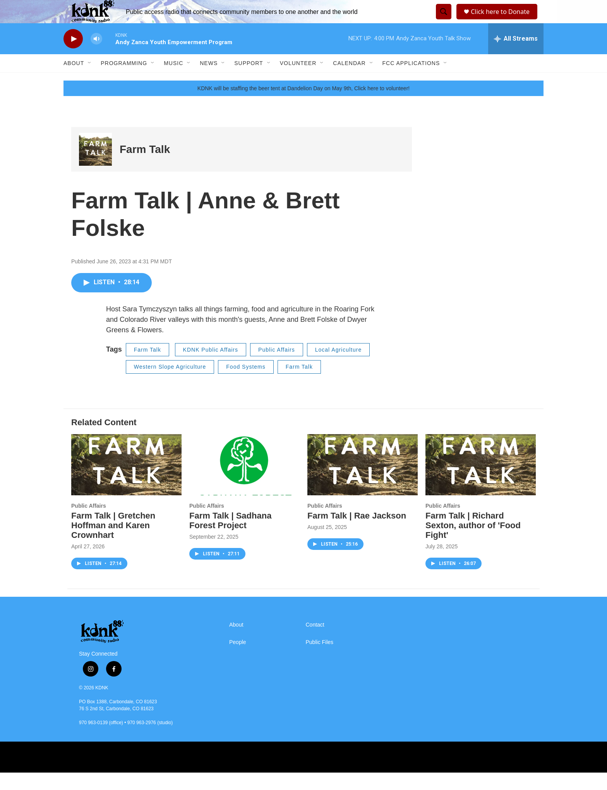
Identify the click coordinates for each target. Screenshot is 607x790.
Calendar (349, 80)
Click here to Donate (503, 20)
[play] (73, 56)
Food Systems (245, 384)
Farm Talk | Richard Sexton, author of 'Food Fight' (473, 542)
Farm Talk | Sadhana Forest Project (230, 538)
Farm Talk (145, 167)
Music (173, 80)
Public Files (320, 660)
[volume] (96, 56)
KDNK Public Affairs (210, 367)
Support (248, 80)
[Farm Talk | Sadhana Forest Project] (244, 482)
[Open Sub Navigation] (90, 80)
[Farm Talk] (95, 166)
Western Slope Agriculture (170, 384)
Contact (315, 642)
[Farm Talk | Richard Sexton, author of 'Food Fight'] (480, 482)
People (237, 660)
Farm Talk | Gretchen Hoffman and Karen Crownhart (113, 542)
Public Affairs (276, 367)
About (73, 80)
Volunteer (298, 80)
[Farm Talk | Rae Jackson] (362, 482)
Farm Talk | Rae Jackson (356, 533)
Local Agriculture (338, 367)
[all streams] (516, 56)
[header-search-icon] (442, 20)
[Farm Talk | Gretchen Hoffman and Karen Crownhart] (126, 482)
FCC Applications (411, 80)
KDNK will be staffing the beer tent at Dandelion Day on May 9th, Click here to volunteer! (303, 106)
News (209, 80)
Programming (124, 80)
